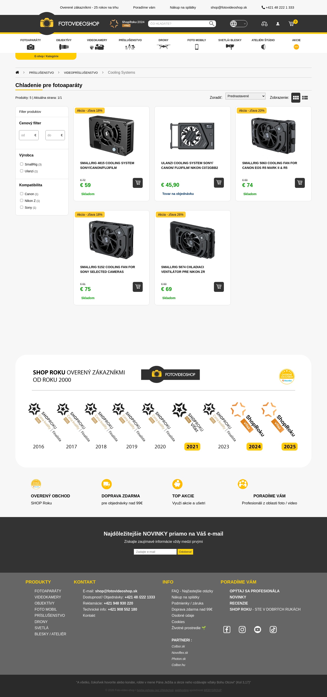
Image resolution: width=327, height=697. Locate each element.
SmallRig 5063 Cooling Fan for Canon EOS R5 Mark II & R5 (269, 165)
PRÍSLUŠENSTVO (50, 615)
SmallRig (33, 164)
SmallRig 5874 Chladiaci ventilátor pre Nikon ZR (183, 269)
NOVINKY (238, 597)
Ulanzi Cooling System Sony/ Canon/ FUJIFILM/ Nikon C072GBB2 (189, 165)
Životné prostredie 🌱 (189, 628)
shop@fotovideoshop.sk (116, 591)
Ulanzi (31, 171)
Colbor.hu (178, 665)
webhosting (182, 690)
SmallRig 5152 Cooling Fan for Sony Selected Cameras (107, 269)
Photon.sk (179, 659)
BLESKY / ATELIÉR (50, 634)
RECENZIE (239, 603)
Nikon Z (32, 201)
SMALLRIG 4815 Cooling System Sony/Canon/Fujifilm (107, 165)
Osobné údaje (183, 615)
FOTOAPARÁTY (48, 591)
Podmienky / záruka (188, 603)
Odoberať (185, 551)
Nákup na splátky (185, 597)
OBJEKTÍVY (44, 603)
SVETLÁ (42, 628)
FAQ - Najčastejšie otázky (192, 591)
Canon (31, 194)
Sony (30, 207)
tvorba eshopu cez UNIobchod (155, 690)
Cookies (178, 622)
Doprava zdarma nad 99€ (192, 609)
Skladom (249, 194)
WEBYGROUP (213, 690)
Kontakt (89, 615)
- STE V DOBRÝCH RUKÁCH (265, 609)
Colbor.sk (178, 646)
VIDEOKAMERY (48, 597)
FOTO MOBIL (46, 609)
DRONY (41, 622)
